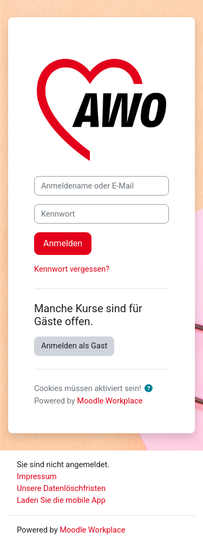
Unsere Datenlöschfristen (61, 488)
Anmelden (62, 243)
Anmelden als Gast (74, 346)
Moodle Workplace (109, 401)
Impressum (37, 476)
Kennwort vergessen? (71, 269)
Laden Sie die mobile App (61, 500)
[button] (151, 388)
